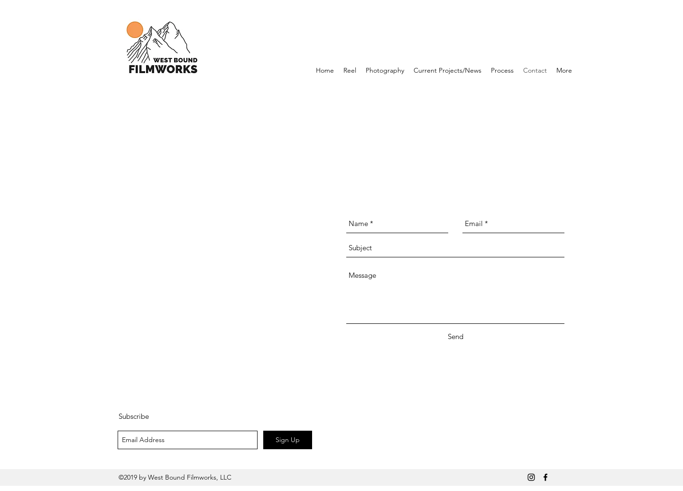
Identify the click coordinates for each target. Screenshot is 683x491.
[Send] (455, 336)
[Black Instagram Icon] (531, 477)
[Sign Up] (287, 440)
